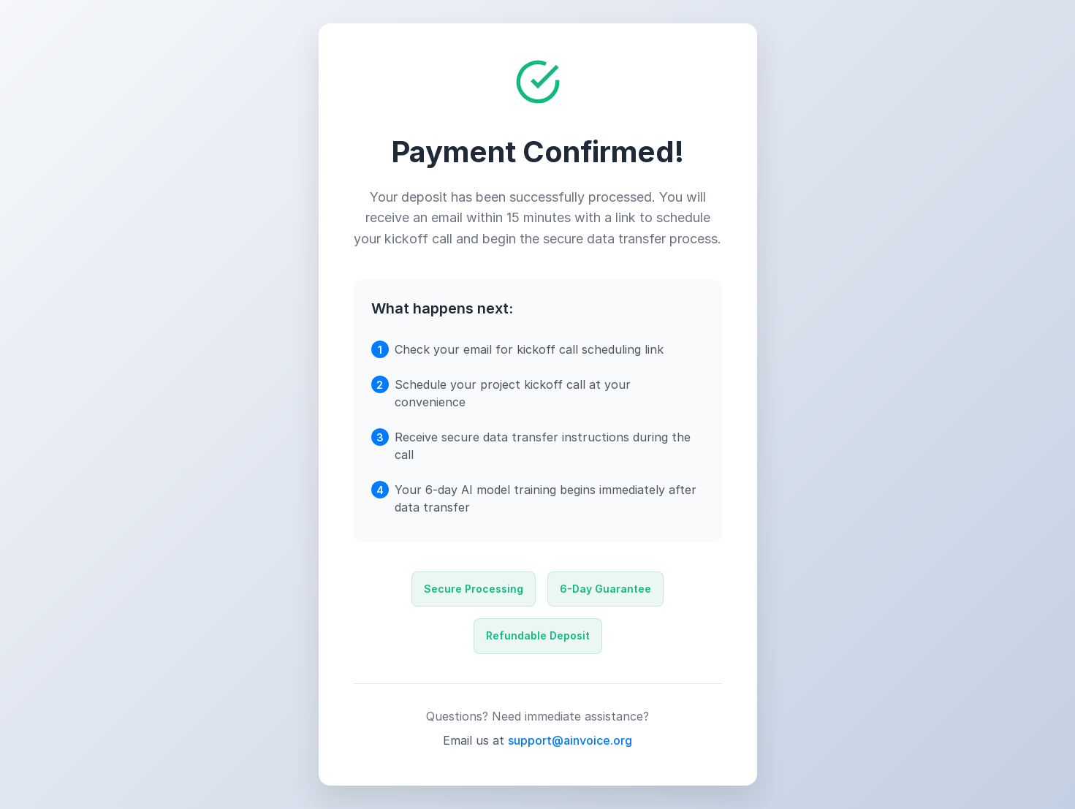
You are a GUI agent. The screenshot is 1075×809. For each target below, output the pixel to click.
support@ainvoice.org (570, 740)
